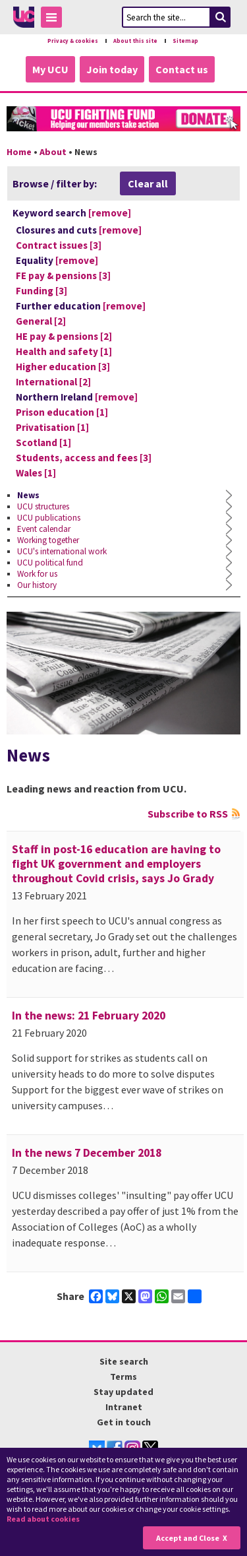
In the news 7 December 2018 (86, 1153)
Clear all (148, 183)
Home (19, 152)
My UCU (50, 69)
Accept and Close (187, 1538)
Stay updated (123, 1392)
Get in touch (124, 1422)
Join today (112, 69)
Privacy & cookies (72, 41)
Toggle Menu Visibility (54, 19)
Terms (123, 1376)
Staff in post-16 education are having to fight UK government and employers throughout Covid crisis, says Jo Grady (116, 864)
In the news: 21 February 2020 (88, 1015)
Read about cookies (43, 1519)
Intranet (123, 1407)
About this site (135, 41)
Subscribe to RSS (188, 813)
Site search (123, 1361)
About (53, 152)
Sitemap (185, 41)
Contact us (181, 69)
